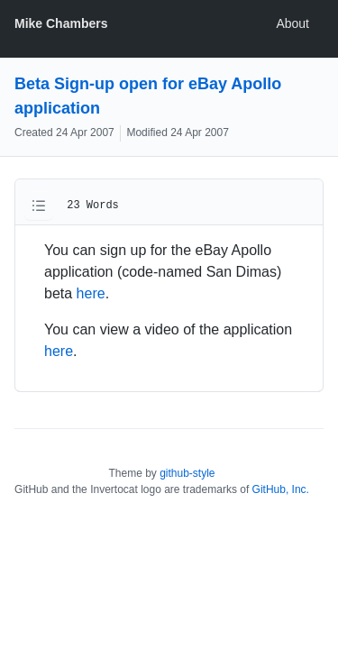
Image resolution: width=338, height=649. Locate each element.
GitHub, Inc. (280, 489)
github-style (187, 473)
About (292, 23)
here (91, 293)
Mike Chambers (60, 23)
